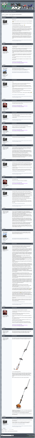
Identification (14, 11)
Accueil (2, 11)
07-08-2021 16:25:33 (14, 135)
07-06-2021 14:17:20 (14, 66)
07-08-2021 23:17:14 (14, 189)
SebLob (3, 145)
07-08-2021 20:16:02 (14, 145)
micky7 (3, 100)
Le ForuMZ (5, 3)
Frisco (3, 66)
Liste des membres (6, 11)
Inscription (10, 11)
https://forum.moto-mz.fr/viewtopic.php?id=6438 (18, 106)
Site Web (5, 76)
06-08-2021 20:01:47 (14, 100)
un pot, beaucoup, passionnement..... (15, 14)
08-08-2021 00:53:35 (14, 209)
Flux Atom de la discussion (30, 434)
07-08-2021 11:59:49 (14, 123)
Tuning (6, 14)
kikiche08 (4, 17)
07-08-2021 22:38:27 (14, 177)
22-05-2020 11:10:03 (14, 17)
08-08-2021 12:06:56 (14, 243)
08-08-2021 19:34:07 (14, 417)
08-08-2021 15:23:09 (14, 307)
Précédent (5, 429)
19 (11, 429)
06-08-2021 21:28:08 (14, 112)
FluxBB (33, 435)
